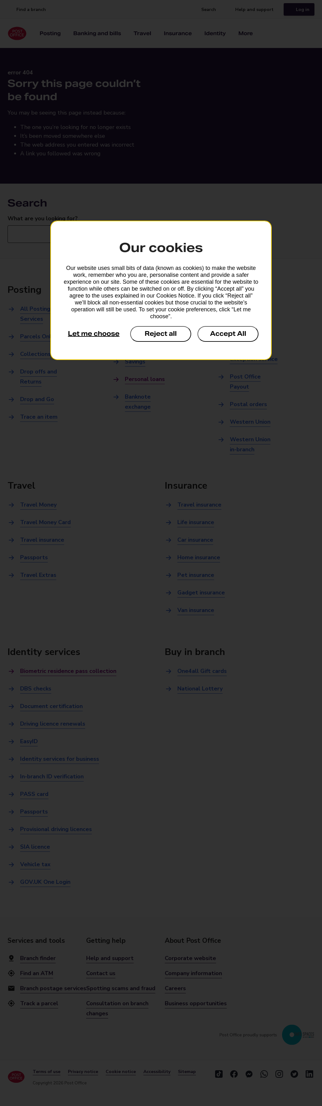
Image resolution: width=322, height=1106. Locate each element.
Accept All (228, 334)
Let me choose (93, 334)
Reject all (161, 334)
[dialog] (161, 290)
